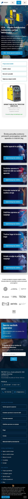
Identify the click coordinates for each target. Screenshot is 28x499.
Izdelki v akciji (7, 69)
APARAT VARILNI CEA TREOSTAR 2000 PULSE (14, 105)
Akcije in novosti (7, 457)
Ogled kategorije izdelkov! (13, 158)
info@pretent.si (20, 392)
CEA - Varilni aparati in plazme (11, 53)
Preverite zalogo (10, 114)
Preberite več (7, 336)
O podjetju (5, 460)
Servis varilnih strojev (8, 454)
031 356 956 (8, 392)
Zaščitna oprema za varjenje (11, 424)
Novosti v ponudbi (8, 74)
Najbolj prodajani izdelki (9, 79)
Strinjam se (6, 497)
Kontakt (5, 463)
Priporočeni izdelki (8, 64)
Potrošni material (8, 418)
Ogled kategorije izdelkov (13, 180)
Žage (4, 430)
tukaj (22, 491)
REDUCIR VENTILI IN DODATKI (11, 441)
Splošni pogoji (6, 476)
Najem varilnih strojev (8, 451)
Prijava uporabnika (7, 470)
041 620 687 (7, 384)
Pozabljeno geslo (7, 473)
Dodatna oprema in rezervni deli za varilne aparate (12, 170)
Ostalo (4, 436)
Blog (4, 482)
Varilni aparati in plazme (13, 146)
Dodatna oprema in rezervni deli (12, 412)
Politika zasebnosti (8, 479)
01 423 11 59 (15, 384)
